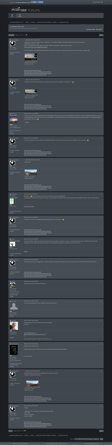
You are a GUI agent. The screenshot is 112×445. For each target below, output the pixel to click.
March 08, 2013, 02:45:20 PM (33, 372)
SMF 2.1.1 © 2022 (16, 443)
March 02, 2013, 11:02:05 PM (31, 114)
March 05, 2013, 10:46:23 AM (31, 195)
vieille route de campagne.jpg (32, 388)
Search (20, 15)
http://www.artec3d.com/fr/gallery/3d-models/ (35, 48)
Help (86, 443)
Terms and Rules (91, 443)
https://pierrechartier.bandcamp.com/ (32, 71)
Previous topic (91, 30)
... (24, 36)
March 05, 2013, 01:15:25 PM (31, 261)
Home (12, 15)
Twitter (56, 443)
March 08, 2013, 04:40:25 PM (31, 407)
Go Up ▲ (97, 443)
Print (101, 36)
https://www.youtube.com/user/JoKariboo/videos (35, 76)
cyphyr (13, 322)
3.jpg (26, 176)
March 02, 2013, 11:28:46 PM (31, 139)
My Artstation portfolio (29, 207)
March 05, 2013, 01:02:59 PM (31, 240)
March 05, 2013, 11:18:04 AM (31, 218)
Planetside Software (50, 443)
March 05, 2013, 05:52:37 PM (31, 302)
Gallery (25, 252)
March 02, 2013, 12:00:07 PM (33, 41)
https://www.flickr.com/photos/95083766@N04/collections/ (37, 73)
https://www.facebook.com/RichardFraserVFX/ (35, 335)
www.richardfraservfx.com (30, 334)
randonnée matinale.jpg (31, 62)
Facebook (60, 443)
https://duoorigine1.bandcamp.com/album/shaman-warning (38, 74)
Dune (13, 240)
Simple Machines (24, 443)
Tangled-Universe (13, 196)
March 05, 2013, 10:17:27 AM (33, 161)
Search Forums (98, 1)
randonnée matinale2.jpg (31, 96)
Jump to (72, 440)
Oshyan (13, 115)
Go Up (10, 432)
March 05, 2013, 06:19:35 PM (31, 321)
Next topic (99, 30)
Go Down (11, 36)
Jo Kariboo (15, 41)
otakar (13, 283)
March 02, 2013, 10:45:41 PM (33, 81)
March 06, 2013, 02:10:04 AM (31, 345)
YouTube (65, 443)
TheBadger (15, 345)
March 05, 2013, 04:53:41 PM (31, 282)
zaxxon (13, 302)
